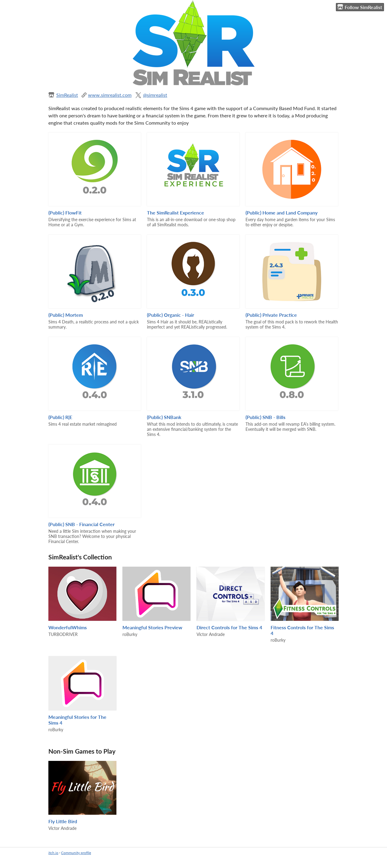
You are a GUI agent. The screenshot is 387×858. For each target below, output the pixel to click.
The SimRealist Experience (175, 212)
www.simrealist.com (110, 95)
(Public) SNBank (164, 417)
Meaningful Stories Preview (152, 627)
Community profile (76, 852)
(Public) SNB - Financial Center (81, 524)
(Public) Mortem (65, 315)
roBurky (129, 634)
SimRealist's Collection (80, 557)
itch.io (53, 852)
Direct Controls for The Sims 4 (229, 627)
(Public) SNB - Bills (265, 417)
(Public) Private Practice (271, 315)
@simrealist (155, 95)
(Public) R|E (60, 417)
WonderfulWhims (67, 627)
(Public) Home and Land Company (281, 212)
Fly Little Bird (62, 821)
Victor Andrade (211, 634)
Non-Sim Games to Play (81, 751)
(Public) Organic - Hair (170, 315)
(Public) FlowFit (65, 212)
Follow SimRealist (359, 7)
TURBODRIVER (63, 634)
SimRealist (67, 95)
